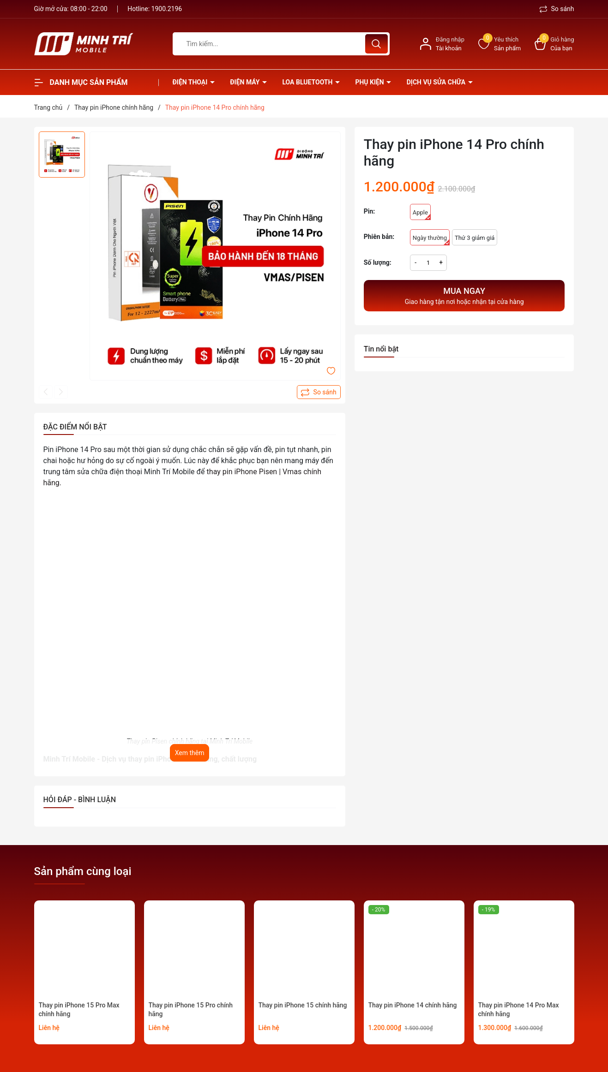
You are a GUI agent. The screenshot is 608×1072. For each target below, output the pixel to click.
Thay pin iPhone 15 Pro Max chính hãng (79, 1009)
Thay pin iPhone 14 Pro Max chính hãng (518, 1009)
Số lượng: (377, 262)
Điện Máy (245, 82)
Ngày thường (431, 239)
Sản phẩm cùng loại (83, 871)
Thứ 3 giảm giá (474, 237)
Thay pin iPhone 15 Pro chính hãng (191, 1009)
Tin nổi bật (381, 349)
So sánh (557, 8)
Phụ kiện (370, 82)
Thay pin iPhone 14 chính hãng (412, 1005)
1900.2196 (166, 8)
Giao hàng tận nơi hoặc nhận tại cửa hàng (464, 295)
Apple (422, 214)
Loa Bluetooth (308, 82)
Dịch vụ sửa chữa (437, 82)
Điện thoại (191, 82)
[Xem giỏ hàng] (554, 44)
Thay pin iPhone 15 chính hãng (303, 1005)
